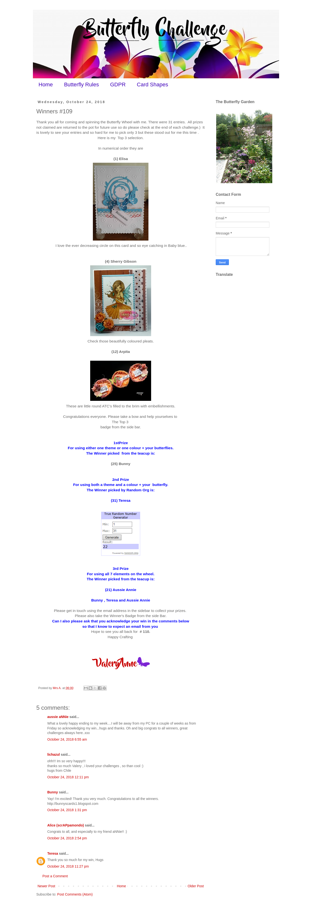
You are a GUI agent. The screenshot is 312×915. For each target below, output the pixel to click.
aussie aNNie (57, 717)
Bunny (52, 792)
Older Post (196, 886)
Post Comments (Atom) (75, 894)
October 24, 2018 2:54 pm (67, 838)
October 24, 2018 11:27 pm (68, 866)
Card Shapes (152, 84)
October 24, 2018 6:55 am (67, 739)
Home (46, 84)
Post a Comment (55, 876)
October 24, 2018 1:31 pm (67, 810)
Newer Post (46, 886)
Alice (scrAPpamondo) (65, 825)
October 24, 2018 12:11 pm (68, 777)
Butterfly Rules (81, 84)
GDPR (118, 84)
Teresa (52, 853)
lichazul (53, 754)
